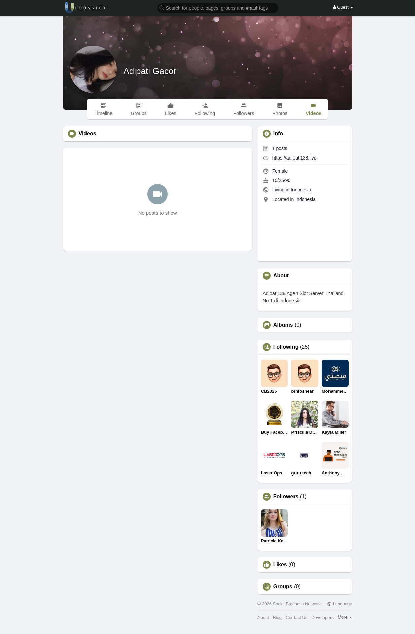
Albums (283, 325)
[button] (218, 7)
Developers (322, 617)
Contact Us (296, 617)
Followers (286, 496)
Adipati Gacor (150, 71)
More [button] (345, 617)
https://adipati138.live (294, 158)
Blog (277, 617)
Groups (282, 586)
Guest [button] (343, 7)
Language (339, 604)
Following (286, 347)
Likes (280, 564)
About (263, 617)
